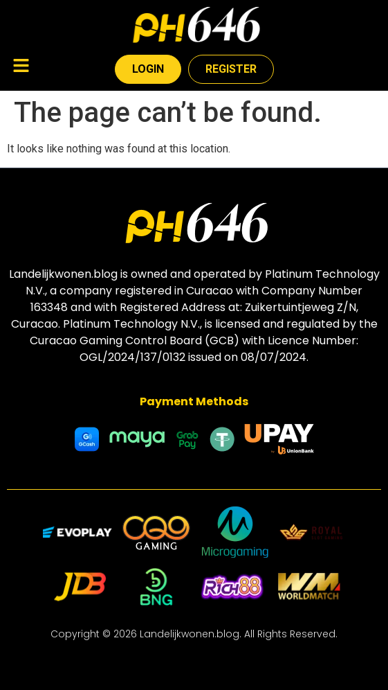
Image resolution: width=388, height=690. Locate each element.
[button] (21, 67)
